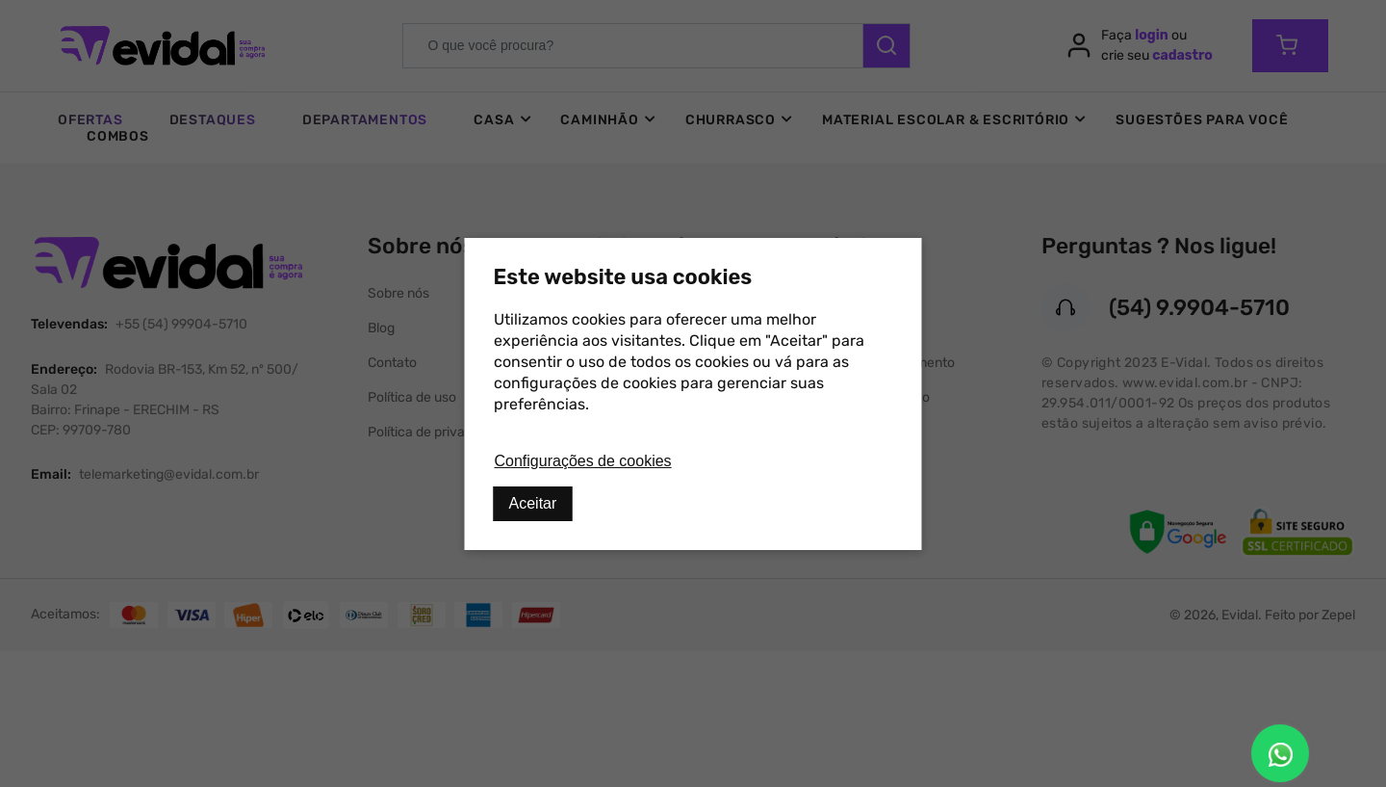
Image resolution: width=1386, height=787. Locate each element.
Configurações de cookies (583, 461)
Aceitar (533, 503)
